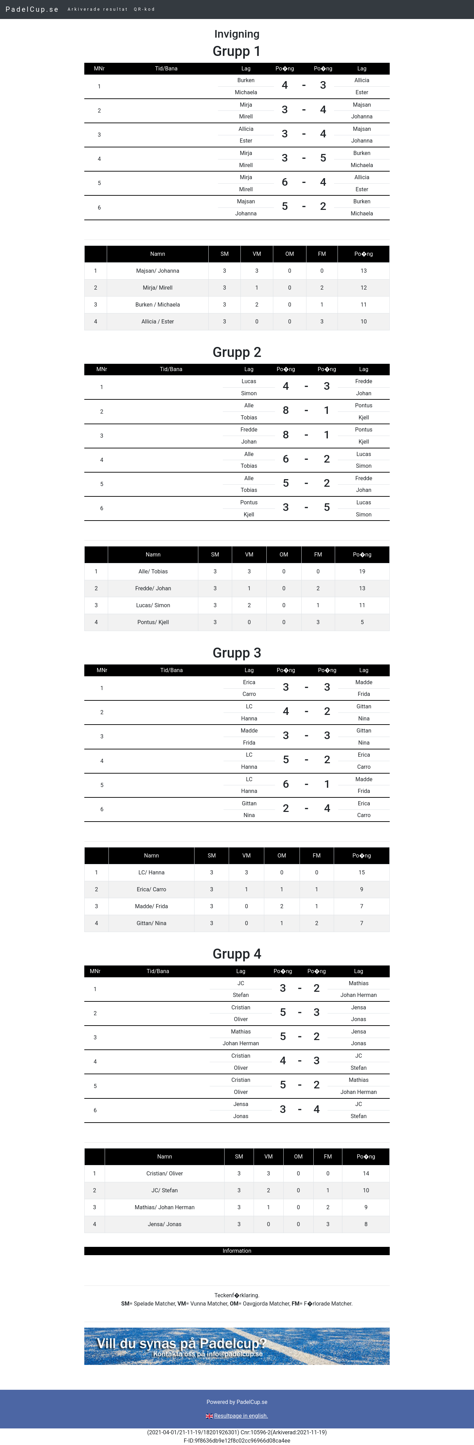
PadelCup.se (32, 9)
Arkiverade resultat (98, 9)
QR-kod (145, 9)
